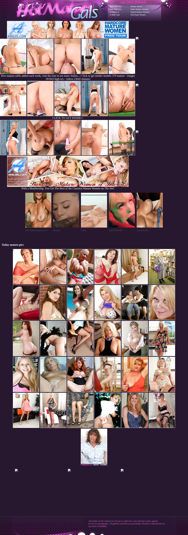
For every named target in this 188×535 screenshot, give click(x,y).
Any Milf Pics (116, 6)
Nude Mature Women (139, 9)
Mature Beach (136, 6)
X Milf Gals (115, 15)
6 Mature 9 (114, 12)
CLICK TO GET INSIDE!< (67, 117)
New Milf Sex (116, 9)
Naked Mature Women (140, 12)
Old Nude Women (138, 15)
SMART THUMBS (100, 465)
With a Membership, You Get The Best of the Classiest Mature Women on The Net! (68, 187)
